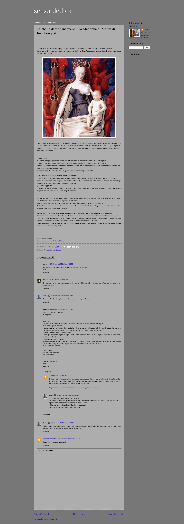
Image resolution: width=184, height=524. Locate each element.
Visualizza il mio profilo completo (145, 35)
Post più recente (42, 514)
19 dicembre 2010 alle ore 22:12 (62, 296)
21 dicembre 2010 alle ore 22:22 (61, 309)
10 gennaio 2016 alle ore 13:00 (68, 395)
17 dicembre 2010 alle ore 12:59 (61, 264)
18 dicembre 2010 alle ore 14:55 (58, 280)
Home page (79, 514)
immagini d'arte (55, 250)
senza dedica (53, 11)
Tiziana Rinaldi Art (49, 439)
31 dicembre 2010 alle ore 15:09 (68, 439)
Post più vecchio (116, 514)
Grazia (45, 296)
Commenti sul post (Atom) (50, 519)
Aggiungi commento (45, 450)
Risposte (48, 371)
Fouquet (46, 250)
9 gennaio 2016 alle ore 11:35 (61, 376)
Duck (44, 280)
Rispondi (46, 273)
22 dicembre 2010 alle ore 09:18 (62, 423)
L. (49, 376)
